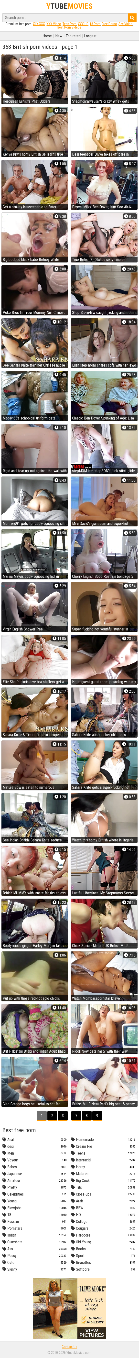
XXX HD (83, 24)
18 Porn (95, 24)
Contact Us (69, 1347)
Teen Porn (69, 24)
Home (47, 36)
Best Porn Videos (69, 27)
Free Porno (109, 24)
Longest (90, 36)
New (58, 36)
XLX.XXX (39, 24)
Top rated (73, 36)
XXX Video (53, 24)
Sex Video (125, 24)
